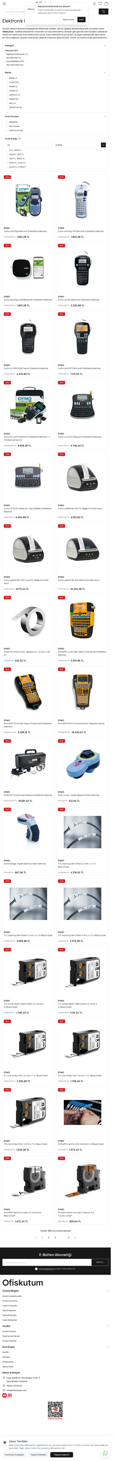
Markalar (6, 1357)
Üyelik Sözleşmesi (9, 1320)
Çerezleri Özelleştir (14, 1454)
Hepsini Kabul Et (61, 1454)
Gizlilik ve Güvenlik (9, 1301)
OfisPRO (5, 1352)
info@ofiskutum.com (17, 1390)
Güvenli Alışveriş (9, 1331)
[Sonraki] (75, 1237)
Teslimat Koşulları (9, 1315)
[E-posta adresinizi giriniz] (55, 1262)
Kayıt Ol (99, 1262)
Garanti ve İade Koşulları (12, 1296)
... (62, 1237)
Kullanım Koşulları (9, 1305)
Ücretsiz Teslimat (9, 1341)
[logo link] (55, 1282)
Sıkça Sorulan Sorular (11, 1336)
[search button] (103, 11)
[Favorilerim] (100, 4)
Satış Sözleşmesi (9, 1310)
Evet (81, 19)
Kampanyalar (8, 1362)
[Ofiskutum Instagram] (10, 1395)
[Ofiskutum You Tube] (4, 1395)
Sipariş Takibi (7, 1366)
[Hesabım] (94, 4)
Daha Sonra (68, 19)
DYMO (7, 228)
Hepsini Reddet (38, 1454)
